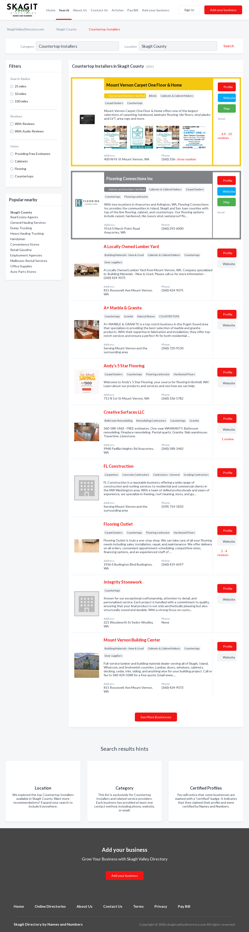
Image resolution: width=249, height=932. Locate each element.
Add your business (155, 10)
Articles (118, 10)
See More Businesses (156, 717)
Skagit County (66, 29)
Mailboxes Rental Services (28, 261)
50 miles (20, 94)
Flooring (20, 169)
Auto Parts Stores (23, 271)
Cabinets (21, 161)
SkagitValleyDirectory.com (25, 29)
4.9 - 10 (225, 136)
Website (229, 98)
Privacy (160, 906)
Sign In (189, 10)
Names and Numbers (65, 924)
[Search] (228, 45)
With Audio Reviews (29, 131)
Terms (138, 906)
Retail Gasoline (21, 250)
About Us (80, 10)
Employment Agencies (26, 255)
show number (186, 159)
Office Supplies (21, 266)
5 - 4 (222, 553)
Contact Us (99, 10)
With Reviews (25, 124)
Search (64, 10)
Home (50, 10)
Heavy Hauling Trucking (27, 233)
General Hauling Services (28, 222)
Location (131, 46)
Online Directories (50, 906)
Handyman (17, 239)
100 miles (21, 101)
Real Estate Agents (24, 217)
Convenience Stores (24, 244)
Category (27, 46)
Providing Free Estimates (32, 154)
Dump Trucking (21, 228)
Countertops (24, 176)
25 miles (20, 86)
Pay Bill (132, 10)
